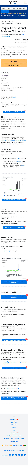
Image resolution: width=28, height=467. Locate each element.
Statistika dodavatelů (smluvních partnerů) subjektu (11, 87)
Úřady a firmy (11, 21)
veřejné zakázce (9, 251)
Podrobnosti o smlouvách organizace (15, 199)
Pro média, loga (14, 441)
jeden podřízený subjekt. (13, 388)
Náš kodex (14, 425)
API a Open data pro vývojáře (14, 435)
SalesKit (14, 97)
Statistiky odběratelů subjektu (7, 88)
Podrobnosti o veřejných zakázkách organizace (15, 281)
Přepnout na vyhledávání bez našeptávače (12, 13)
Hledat (5, 11)
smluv (19, 161)
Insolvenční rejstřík (5, 85)
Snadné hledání (22, 15)
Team (14, 430)
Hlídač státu (3, 21)
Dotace (2, 80)
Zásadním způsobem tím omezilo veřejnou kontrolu (13, 140)
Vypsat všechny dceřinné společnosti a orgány (15, 398)
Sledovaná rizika (4, 75)
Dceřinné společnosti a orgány (7, 90)
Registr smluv (4, 78)
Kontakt (14, 427)
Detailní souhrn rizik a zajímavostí (15, 111)
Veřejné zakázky (4, 82)
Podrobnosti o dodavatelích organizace (14, 340)
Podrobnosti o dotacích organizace (14, 227)
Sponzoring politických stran (7, 83)
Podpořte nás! (14, 433)
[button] (14, 61)
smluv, (23, 165)
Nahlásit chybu (7, 445)
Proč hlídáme (14, 422)
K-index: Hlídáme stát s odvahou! (12, 450)
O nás (14, 416)
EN (23, 450)
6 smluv (18, 158)
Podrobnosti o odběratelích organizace (14, 368)
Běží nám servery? (19, 445)
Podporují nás (14, 419)
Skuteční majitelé (4, 77)
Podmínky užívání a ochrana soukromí (14, 438)
